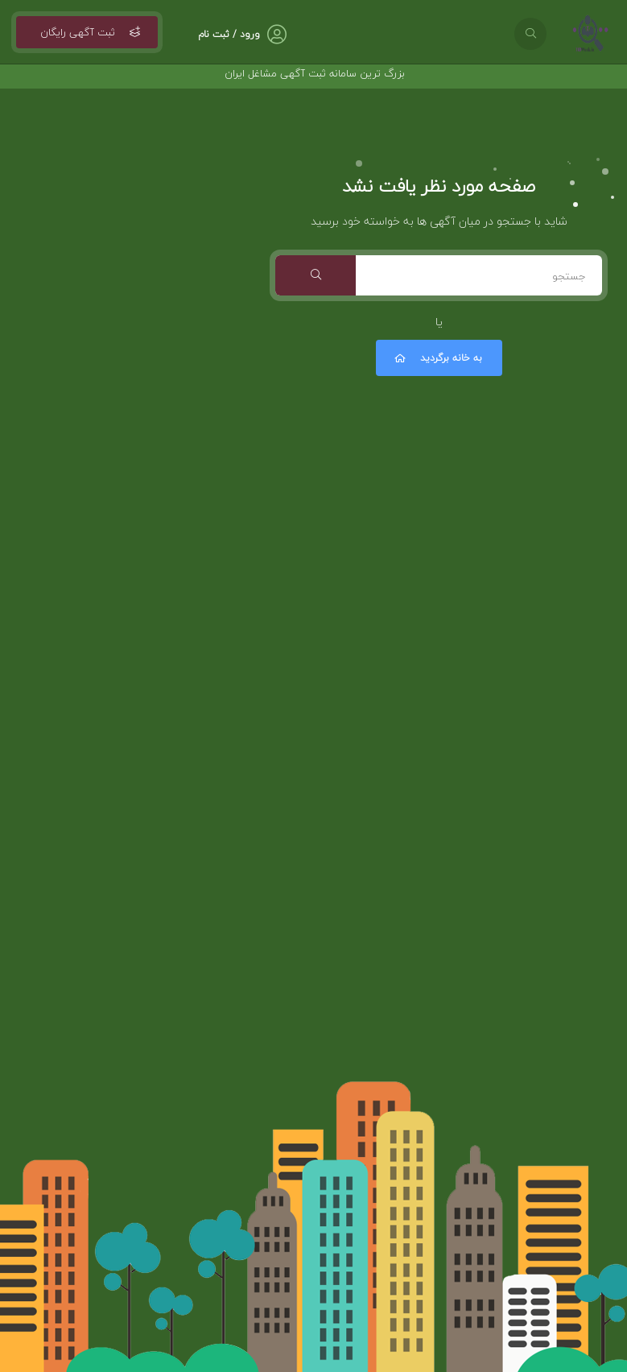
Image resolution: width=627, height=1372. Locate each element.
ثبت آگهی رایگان (87, 32)
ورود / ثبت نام (229, 34)
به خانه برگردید (437, 357)
